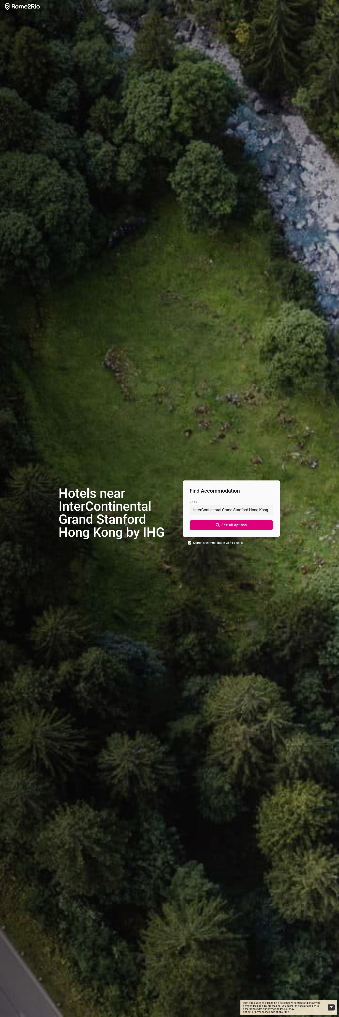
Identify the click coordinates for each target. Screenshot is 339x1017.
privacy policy (275, 1009)
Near (194, 502)
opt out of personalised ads (259, 1012)
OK (331, 1007)
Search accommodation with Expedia (218, 543)
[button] (231, 525)
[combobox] (231, 510)
